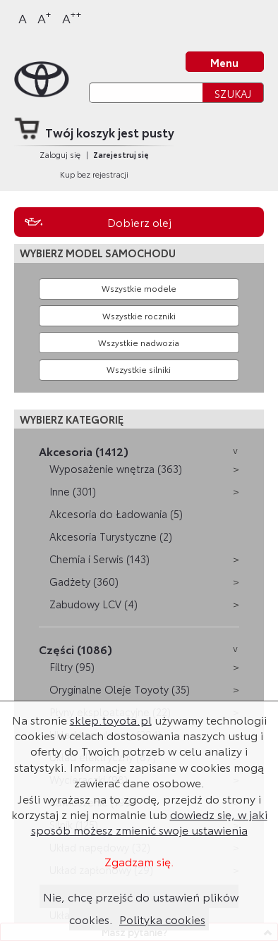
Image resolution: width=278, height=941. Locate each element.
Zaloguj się (60, 154)
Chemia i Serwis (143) (99, 558)
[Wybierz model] (139, 289)
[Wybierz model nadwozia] (139, 342)
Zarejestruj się (121, 154)
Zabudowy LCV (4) (93, 603)
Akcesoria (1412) (83, 451)
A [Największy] (72, 17)
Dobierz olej (139, 222)
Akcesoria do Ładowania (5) (116, 513)
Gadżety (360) (84, 581)
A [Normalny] (22, 17)
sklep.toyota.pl (111, 719)
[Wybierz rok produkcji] (139, 315)
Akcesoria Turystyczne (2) (110, 536)
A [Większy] (44, 17)
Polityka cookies (162, 919)
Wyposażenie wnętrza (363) (115, 468)
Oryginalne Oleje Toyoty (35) (119, 689)
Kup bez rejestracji (94, 174)
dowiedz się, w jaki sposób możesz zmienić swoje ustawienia (149, 821)
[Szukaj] (146, 92)
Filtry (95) (72, 666)
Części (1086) (75, 649)
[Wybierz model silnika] (139, 370)
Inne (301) (72, 491)
